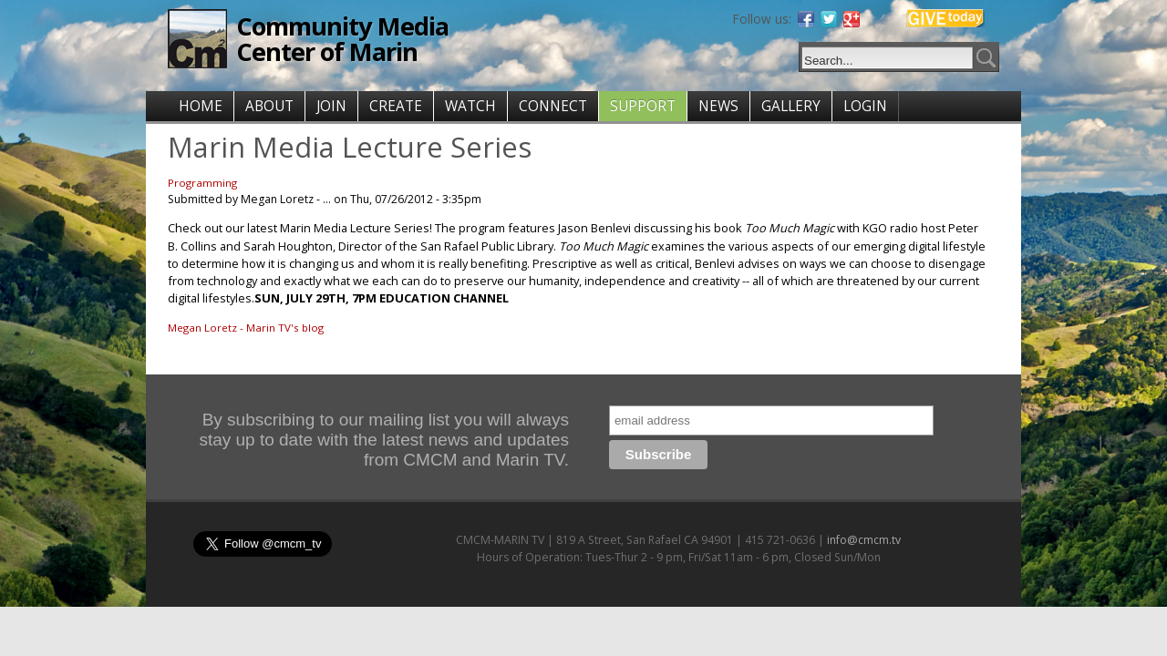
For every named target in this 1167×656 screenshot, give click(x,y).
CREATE (395, 106)
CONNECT (553, 106)
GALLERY (791, 106)
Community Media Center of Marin (342, 38)
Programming (202, 183)
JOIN (331, 106)
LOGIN (865, 106)
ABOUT (269, 106)
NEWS (718, 106)
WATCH (470, 106)
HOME (200, 106)
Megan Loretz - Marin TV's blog (246, 327)
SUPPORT (643, 106)
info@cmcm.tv (864, 540)
